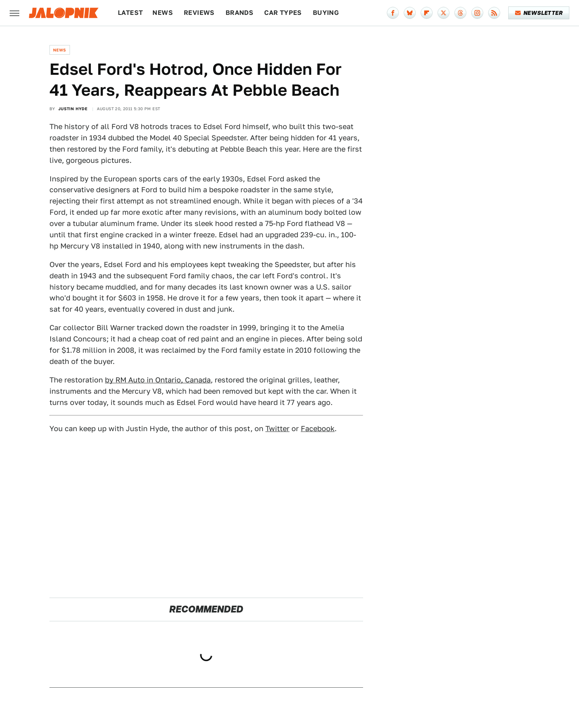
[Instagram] (477, 13)
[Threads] (460, 13)
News (162, 12)
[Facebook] (393, 13)
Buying (326, 12)
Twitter (277, 428)
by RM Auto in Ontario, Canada (158, 380)
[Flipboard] (427, 13)
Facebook (318, 428)
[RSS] (494, 13)
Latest (130, 12)
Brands (239, 12)
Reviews (199, 12)
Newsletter (539, 13)
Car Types (283, 12)
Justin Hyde (72, 108)
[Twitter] (443, 13)
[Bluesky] (410, 13)
